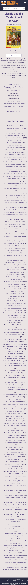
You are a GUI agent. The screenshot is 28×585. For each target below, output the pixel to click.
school (13, 103)
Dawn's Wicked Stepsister (14, 205)
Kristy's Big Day (14, 140)
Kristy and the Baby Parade (14, 245)
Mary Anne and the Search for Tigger (16, 188)
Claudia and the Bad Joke (14, 171)
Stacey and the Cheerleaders (14, 308)
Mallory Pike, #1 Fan (14, 334)
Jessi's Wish (14, 253)
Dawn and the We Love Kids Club (14, 313)
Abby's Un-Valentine (14, 461)
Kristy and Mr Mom (14, 337)
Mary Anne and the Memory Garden (16, 365)
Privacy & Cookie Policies (17, 582)
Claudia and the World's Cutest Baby (16, 377)
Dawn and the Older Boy (14, 221)
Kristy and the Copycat (15, 317)
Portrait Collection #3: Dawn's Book (14, 560)
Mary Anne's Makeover (14, 284)
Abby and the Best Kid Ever (15, 433)
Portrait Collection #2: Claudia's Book (14, 557)
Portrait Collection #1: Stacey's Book (14, 555)
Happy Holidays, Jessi (15, 397)
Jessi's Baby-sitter (14, 219)
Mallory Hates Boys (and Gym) (14, 281)
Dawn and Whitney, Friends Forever (16, 325)
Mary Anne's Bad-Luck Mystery (14, 166)
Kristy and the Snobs (14, 152)
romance (17, 103)
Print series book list (13, 111)
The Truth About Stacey (14, 133)
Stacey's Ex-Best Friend (14, 262)
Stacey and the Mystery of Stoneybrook (16, 214)
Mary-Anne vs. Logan (14, 233)
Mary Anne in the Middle (14, 457)
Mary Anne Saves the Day (14, 135)
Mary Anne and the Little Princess (15, 394)
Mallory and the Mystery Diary (14, 200)
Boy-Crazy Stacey (14, 145)
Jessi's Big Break (14, 430)
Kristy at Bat (15, 466)
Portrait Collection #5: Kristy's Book (14, 567)
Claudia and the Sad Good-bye (14, 193)
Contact (19, 580)
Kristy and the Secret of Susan (14, 207)
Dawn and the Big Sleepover (14, 243)
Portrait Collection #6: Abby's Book (14, 569)
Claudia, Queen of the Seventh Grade (17, 404)
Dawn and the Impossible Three (14, 138)
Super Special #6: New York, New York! (15, 497)
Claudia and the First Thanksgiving (14, 361)
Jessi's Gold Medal (14, 272)
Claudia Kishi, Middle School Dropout (17, 389)
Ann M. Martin (12, 24)
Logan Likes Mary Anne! (14, 150)
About (4, 580)
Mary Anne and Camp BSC (14, 349)
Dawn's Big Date (14, 260)
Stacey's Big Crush (14, 296)
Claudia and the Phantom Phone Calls (16, 128)
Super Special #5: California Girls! (14, 495)
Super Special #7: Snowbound (14, 502)
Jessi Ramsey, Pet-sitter (14, 178)
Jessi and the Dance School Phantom (16, 236)
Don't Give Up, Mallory (15, 411)
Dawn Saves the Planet (14, 277)
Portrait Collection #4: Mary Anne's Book (16, 562)
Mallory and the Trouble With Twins (14, 176)
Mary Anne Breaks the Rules (14, 332)
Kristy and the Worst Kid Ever (14, 289)
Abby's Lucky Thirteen (14, 375)
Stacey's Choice (14, 279)
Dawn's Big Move (14, 301)
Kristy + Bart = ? (14, 373)
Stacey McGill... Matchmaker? (15, 454)
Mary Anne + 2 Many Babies (14, 265)
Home (1, 580)
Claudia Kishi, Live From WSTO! (14, 346)
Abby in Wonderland (14, 447)
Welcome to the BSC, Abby (14, 358)
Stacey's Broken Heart (14, 385)
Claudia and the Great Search (14, 209)
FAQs (15, 580)
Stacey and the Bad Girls (14, 351)
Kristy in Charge (15, 449)
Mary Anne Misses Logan (14, 248)
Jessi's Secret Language (14, 164)
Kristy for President (14, 267)
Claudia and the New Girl (14, 154)
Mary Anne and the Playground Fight (16, 442)
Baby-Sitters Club (15, 90)
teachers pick (20, 106)
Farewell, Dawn (14, 353)
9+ (17, 93)
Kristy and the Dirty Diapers (14, 356)
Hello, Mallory (14, 159)
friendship (8, 103)
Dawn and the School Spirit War (14, 344)
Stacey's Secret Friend (15, 418)
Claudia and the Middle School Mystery (16, 229)
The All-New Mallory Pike (15, 459)
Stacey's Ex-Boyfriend (15, 440)
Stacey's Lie (14, 322)
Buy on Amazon (14, 55)
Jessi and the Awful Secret (15, 286)
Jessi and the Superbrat (14, 195)
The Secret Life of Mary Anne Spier (16, 425)
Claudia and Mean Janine (14, 142)
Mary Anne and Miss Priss (14, 315)
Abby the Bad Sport (15, 416)
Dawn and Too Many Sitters (14, 382)
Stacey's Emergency (14, 241)
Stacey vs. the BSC (14, 341)
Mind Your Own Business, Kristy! (14, 409)
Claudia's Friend (14, 291)
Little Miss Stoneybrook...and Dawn (14, 161)
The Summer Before (14, 473)
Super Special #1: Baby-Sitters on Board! (16, 476)
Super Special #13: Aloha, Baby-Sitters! (15, 528)
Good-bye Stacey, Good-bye (14, 157)
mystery (23, 103)
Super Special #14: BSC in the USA (14, 533)
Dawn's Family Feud (14, 293)
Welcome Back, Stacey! (14, 197)
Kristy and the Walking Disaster (14, 173)
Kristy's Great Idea (14, 126)
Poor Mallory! (14, 226)
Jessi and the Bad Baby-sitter (14, 303)
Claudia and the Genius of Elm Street (16, 255)
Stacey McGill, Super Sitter (14, 370)
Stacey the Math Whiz (15, 401)
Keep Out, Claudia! (14, 274)
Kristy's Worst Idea (15, 387)
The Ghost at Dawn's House (14, 147)
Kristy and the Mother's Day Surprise (16, 183)
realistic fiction (12, 106)
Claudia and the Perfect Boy (14, 310)
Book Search (10, 580)
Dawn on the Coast (14, 181)
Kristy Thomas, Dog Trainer (15, 437)
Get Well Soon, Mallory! (14, 305)
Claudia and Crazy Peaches (14, 329)
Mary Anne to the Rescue (15, 413)
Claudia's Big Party (15, 452)
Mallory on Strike (14, 250)
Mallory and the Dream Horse (14, 269)
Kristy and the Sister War (14, 421)
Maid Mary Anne (14, 298)
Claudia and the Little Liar (15, 464)
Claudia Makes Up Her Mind (14, 423)
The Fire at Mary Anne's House (15, 471)
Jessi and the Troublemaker (14, 339)
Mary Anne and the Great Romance (14, 202)
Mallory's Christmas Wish (14, 363)
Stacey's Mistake (14, 169)
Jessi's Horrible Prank (14, 320)
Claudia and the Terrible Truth (15, 435)
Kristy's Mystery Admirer (14, 224)
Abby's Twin (15, 399)
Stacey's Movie (15, 468)
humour (6, 106)
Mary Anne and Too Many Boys (14, 212)
